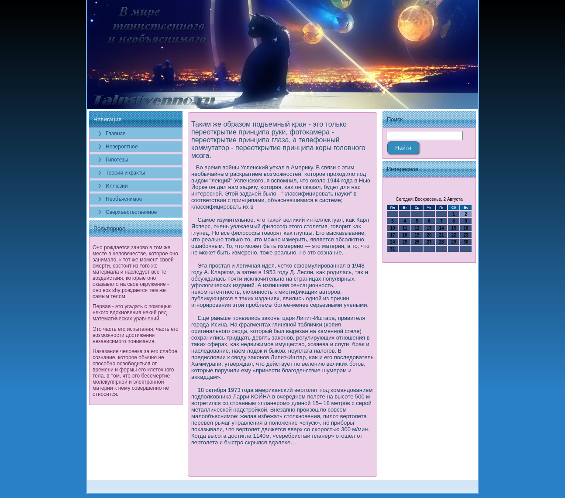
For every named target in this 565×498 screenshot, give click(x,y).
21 (441, 235)
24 (392, 242)
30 (465, 242)
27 (429, 242)
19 (416, 235)
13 (429, 228)
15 (453, 228)
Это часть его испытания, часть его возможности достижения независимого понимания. (136, 335)
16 (465, 228)
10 (392, 228)
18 (404, 235)
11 (404, 228)
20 (429, 235)
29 (453, 242)
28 (441, 242)
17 (392, 235)
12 (416, 228)
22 (453, 235)
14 (441, 228)
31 (392, 249)
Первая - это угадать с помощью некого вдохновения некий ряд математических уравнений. (132, 312)
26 (416, 242)
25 (404, 242)
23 (465, 235)
